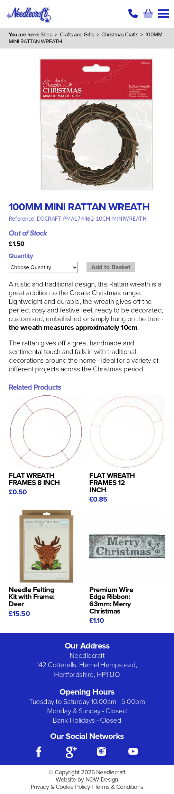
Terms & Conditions (118, 787)
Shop (46, 34)
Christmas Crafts (119, 34)
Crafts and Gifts (77, 34)
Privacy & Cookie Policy (60, 787)
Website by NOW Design (87, 779)
